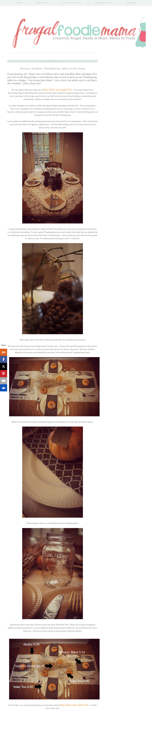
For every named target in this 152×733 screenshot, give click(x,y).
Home (19, 3)
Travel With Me (71, 3)
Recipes (131, 3)
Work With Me (104, 3)
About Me (42, 3)
